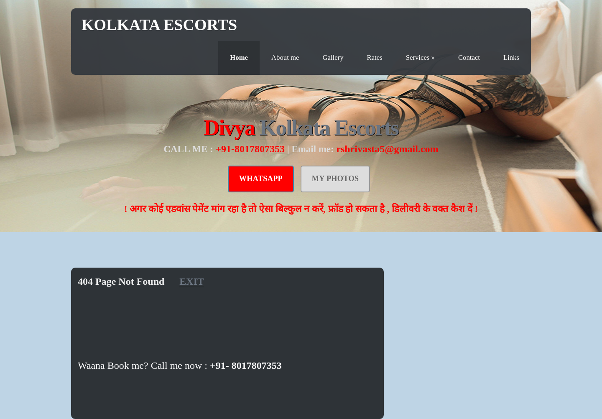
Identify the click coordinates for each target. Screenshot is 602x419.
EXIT (191, 281)
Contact (469, 57)
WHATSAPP (261, 178)
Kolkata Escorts (159, 24)
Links (511, 57)
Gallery (332, 57)
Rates (375, 57)
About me (285, 57)
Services (420, 57)
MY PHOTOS (335, 178)
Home (239, 57)
